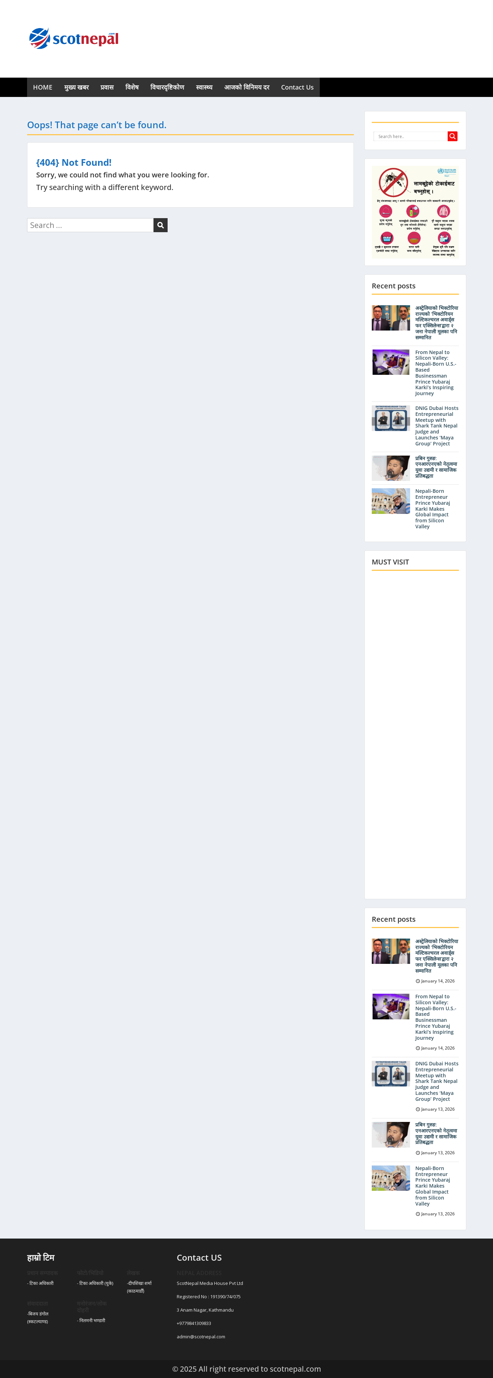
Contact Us (297, 87)
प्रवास (106, 87)
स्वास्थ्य (204, 87)
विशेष (131, 87)
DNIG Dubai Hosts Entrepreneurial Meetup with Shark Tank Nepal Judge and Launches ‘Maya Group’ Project (437, 426)
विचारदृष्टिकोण (167, 87)
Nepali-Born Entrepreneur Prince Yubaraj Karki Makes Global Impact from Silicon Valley (432, 509)
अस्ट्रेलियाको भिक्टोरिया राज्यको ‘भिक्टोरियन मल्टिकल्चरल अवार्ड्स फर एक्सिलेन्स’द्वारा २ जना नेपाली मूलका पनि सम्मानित (436, 323)
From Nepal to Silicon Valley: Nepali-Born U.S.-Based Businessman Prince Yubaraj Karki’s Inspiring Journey (435, 373)
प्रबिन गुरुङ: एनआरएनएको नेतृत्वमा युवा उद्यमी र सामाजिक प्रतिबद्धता (436, 467)
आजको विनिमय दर (246, 87)
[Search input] (412, 136)
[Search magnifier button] (453, 136)
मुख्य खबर (76, 87)
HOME (42, 87)
